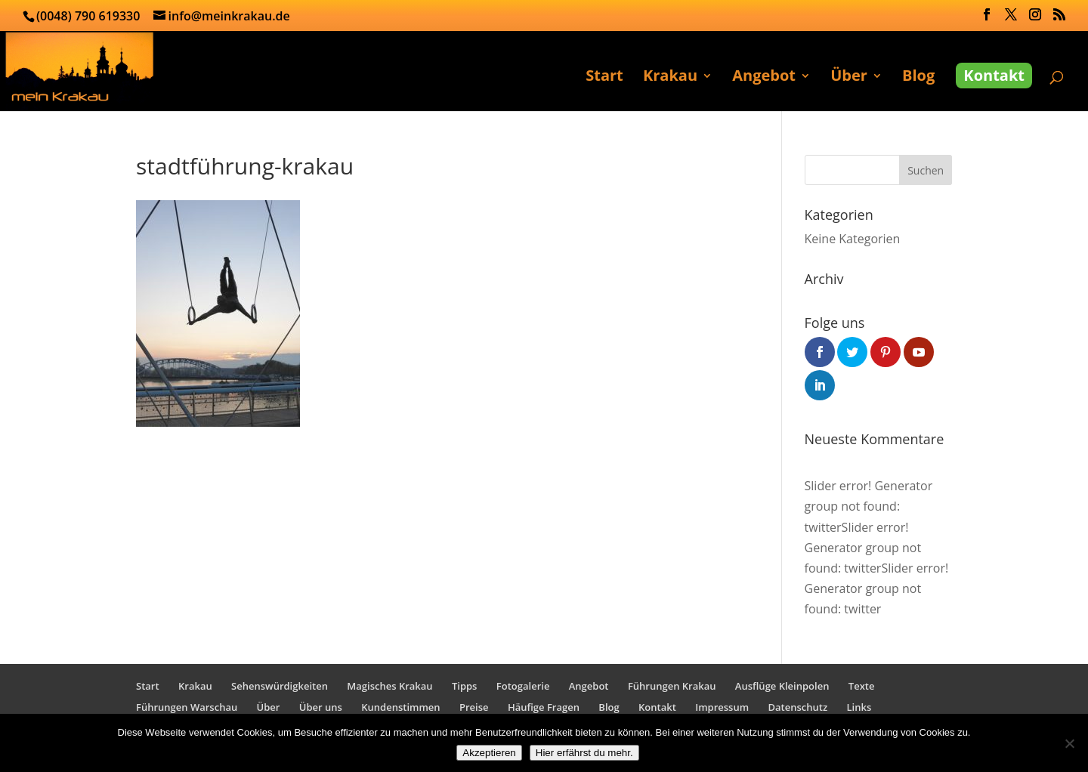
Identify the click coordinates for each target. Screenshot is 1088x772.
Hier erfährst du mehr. (584, 752)
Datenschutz (798, 707)
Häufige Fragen (544, 707)
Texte (861, 686)
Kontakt (994, 75)
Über (848, 77)
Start (604, 77)
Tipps (464, 686)
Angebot (764, 77)
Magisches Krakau (389, 686)
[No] (1069, 743)
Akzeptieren (488, 752)
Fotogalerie (523, 686)
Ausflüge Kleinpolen (782, 686)
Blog (918, 77)
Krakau (670, 77)
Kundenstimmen (400, 707)
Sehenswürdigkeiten (279, 686)
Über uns (320, 707)
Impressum (722, 707)
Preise (474, 707)
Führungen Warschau (186, 707)
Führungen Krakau (672, 686)
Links (859, 707)
